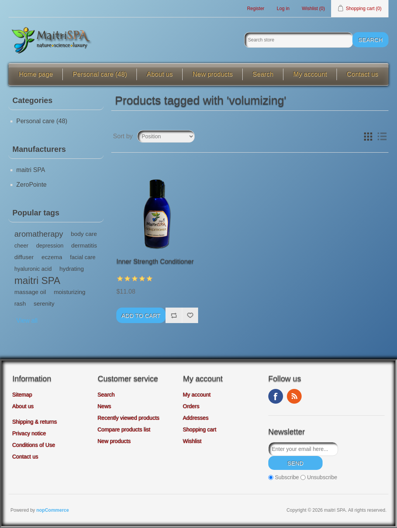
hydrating (71, 269)
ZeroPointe (31, 185)
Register (255, 8)
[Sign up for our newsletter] (303, 449)
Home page (36, 74)
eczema (51, 257)
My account (310, 74)
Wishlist (192, 442)
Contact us (362, 74)
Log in (283, 8)
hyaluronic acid (33, 269)
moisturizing (70, 292)
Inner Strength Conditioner (154, 261)
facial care (82, 258)
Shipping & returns (34, 422)
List (382, 137)
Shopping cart (199, 430)
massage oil (30, 292)
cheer (21, 246)
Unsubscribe (322, 478)
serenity (44, 304)
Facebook (275, 396)
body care (84, 234)
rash (20, 304)
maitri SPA (30, 170)
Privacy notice (29, 434)
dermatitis (84, 246)
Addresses (196, 418)
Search (262, 74)
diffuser (24, 257)
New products (212, 74)
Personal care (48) (99, 74)
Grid (368, 137)
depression (50, 246)
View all (27, 321)
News (104, 407)
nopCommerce (52, 510)
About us (160, 74)
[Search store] (298, 40)
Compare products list (124, 430)
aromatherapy (38, 234)
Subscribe (287, 478)
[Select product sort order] (166, 137)
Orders (191, 407)
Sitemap (22, 395)
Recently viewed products (129, 418)
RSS (294, 396)
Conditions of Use (33, 445)
